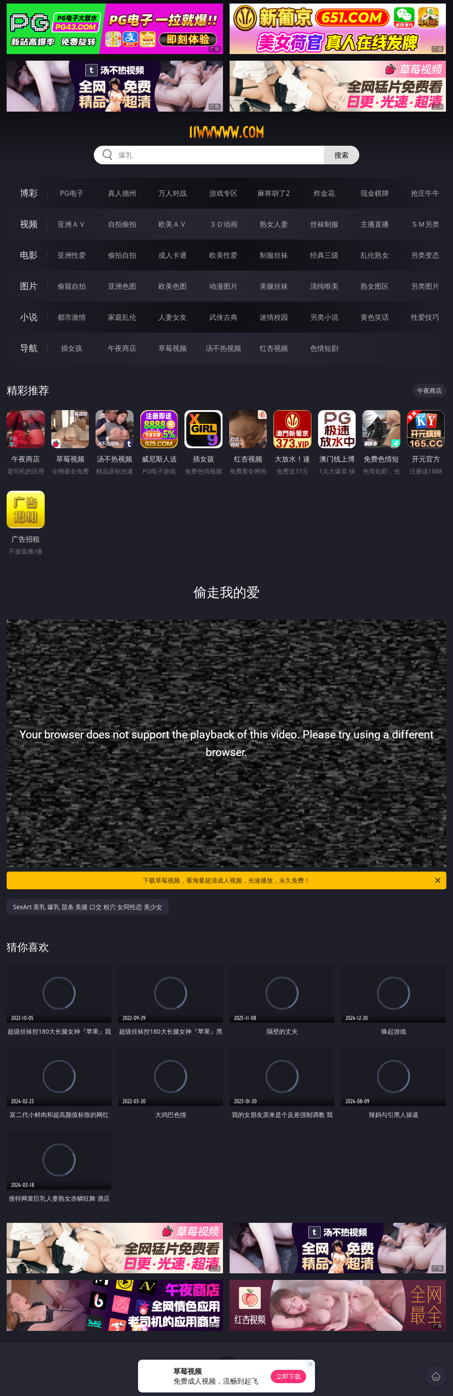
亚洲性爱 (72, 255)
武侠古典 (223, 317)
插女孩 (71, 348)
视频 (29, 224)
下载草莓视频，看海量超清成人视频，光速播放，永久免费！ (292, 880)
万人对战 (172, 193)
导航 (29, 348)
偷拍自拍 (122, 255)
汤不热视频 (223, 348)
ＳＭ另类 (425, 224)
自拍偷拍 (122, 224)
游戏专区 (223, 193)
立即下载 (288, 1376)
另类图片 (425, 286)
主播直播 (375, 224)
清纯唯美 (324, 286)
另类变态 (425, 255)
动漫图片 (223, 286)
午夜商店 (122, 348)
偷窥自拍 (72, 286)
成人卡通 (172, 255)
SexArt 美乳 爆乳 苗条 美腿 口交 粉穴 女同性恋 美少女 (87, 907)
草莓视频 (172, 348)
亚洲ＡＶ (72, 224)
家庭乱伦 (122, 317)
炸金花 (324, 193)
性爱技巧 (425, 317)
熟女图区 (375, 286)
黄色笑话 (375, 317)
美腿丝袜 (274, 286)
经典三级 (324, 255)
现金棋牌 (375, 193)
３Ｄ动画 (223, 224)
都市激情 (72, 317)
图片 (29, 286)
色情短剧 (324, 348)
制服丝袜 (274, 255)
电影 (29, 255)
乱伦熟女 (375, 255)
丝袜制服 (324, 224)
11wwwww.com (226, 132)
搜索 (341, 155)
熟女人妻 (274, 224)
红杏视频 (274, 348)
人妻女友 (172, 317)
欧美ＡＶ (172, 224)
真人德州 (122, 193)
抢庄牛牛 (425, 193)
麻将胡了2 (273, 193)
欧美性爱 (223, 255)
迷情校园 (274, 317)
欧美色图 (172, 286)
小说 (29, 317)
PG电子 (71, 193)
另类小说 (324, 317)
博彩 (29, 193)
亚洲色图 (122, 286)
